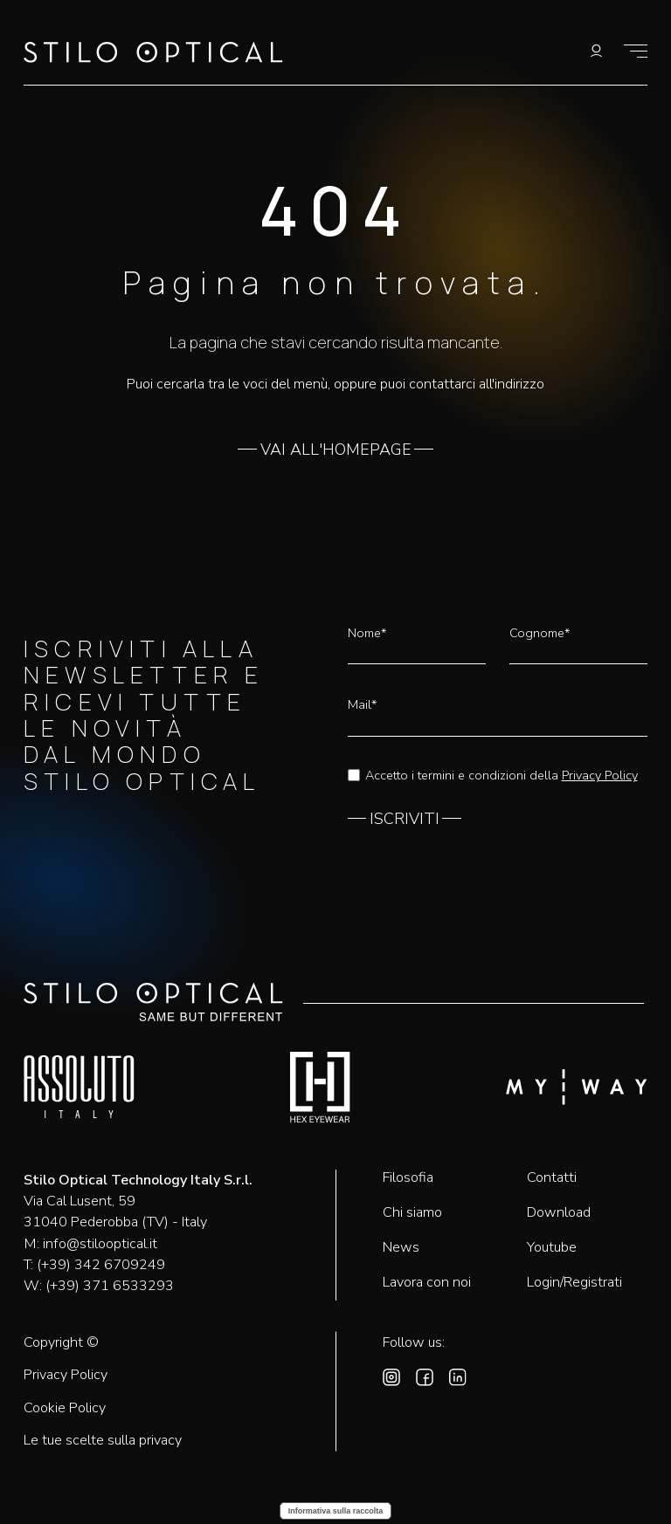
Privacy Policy (600, 775)
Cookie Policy (65, 1408)
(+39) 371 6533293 (109, 1285)
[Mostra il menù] (635, 51)
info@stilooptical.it (100, 1243)
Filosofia (408, 1177)
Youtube (552, 1247)
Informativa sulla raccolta (336, 1511)
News (401, 1247)
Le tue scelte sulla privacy (103, 1440)
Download (559, 1212)
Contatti (552, 1177)
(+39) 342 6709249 (101, 1264)
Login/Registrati (574, 1282)
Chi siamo (412, 1212)
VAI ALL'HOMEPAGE (336, 450)
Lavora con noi (427, 1282)
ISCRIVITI (404, 819)
